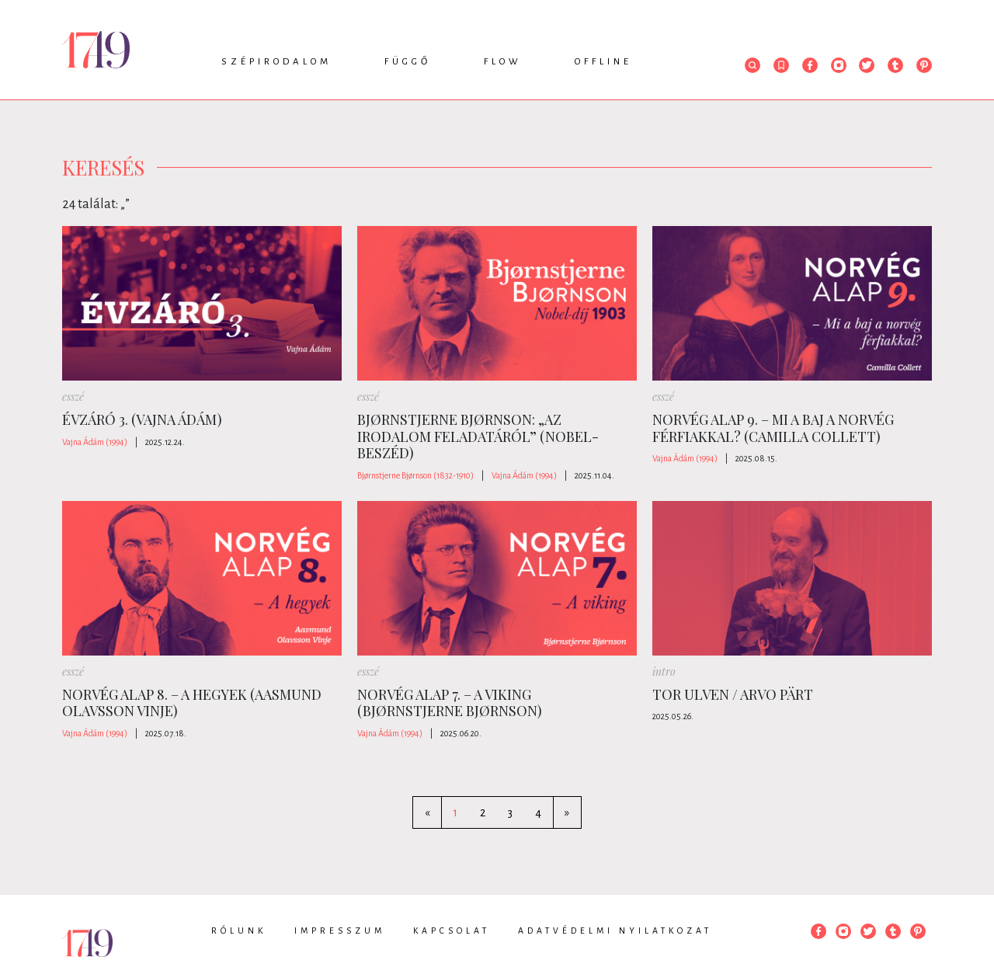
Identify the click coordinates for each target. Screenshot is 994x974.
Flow (503, 62)
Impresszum (339, 930)
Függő (407, 62)
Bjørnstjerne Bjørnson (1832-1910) (415, 475)
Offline (603, 62)
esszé (73, 396)
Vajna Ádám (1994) (94, 442)
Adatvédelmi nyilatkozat (615, 930)
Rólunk (238, 930)
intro (664, 671)
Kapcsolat (451, 930)
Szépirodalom (276, 62)
